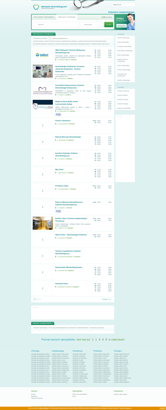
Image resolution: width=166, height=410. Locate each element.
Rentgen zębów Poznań (121, 368)
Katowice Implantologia (123, 108)
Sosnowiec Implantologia (124, 46)
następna (105, 299)
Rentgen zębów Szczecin (121, 364)
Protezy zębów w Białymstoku (101, 372)
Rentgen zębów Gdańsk (121, 360)
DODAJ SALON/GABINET (79, 394)
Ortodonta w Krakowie (79, 356)
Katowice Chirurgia (122, 99)
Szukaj (108, 25)
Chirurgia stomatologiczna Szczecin (41, 370)
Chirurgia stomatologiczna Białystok (41, 378)
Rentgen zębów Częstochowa (122, 378)
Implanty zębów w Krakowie (60, 356)
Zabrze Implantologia (123, 65)
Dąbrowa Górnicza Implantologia (122, 60)
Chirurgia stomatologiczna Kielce (40, 380)
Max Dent (59, 170)
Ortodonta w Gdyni (78, 372)
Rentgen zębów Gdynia (120, 376)
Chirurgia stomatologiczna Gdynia (40, 376)
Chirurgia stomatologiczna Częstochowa (42, 374)
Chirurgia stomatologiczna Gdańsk (40, 364)
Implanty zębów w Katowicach (60, 368)
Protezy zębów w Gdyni (100, 382)
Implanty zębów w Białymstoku (60, 370)
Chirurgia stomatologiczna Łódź (40, 358)
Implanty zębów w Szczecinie (60, 366)
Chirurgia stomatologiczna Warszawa (41, 354)
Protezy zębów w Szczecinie (101, 368)
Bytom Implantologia (123, 55)
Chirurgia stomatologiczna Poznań (40, 362)
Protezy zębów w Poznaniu (101, 362)
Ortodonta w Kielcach (79, 380)
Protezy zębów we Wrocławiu (101, 360)
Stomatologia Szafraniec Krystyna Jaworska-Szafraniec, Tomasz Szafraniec (69, 69)
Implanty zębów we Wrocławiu (60, 358)
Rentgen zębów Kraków (121, 356)
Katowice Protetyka (122, 104)
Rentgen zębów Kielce (120, 380)
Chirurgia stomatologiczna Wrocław (41, 360)
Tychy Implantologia (123, 42)
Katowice (74, 59)
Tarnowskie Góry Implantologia (122, 75)
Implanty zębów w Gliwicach (60, 382)
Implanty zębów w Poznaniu (60, 364)
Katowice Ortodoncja (123, 91)
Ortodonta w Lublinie (78, 364)
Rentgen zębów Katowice (121, 370)
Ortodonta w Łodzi (78, 360)
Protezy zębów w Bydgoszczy (101, 380)
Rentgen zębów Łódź (120, 358)
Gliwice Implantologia (123, 38)
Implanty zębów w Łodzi (58, 360)
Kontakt (33, 394)
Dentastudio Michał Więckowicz (68, 267)
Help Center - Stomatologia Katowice (71, 235)
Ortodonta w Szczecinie (79, 366)
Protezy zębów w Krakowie (101, 356)
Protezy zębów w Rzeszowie (101, 376)
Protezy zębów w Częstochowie (102, 374)
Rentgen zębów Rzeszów (121, 374)
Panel (74, 396)
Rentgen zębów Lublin (120, 366)
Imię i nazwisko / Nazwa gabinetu (44, 17)
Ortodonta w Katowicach (79, 370)
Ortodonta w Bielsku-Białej (80, 378)
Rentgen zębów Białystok (121, 372)
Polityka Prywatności (37, 398)
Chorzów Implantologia (123, 70)
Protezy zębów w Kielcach (100, 378)
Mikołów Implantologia (123, 80)
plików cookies (43, 408)
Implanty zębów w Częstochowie (61, 378)
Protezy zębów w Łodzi (99, 358)
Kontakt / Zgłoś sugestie (120, 394)
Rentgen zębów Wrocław (121, 362)
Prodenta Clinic (61, 186)
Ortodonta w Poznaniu (79, 368)
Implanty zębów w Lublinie (59, 372)
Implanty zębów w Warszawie (60, 354)
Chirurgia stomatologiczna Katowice (41, 366)
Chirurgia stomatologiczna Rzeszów (41, 372)
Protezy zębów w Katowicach (101, 370)
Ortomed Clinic (61, 284)
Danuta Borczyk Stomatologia (68, 137)
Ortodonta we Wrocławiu (79, 358)
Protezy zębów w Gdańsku (100, 364)
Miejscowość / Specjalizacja (66, 17)
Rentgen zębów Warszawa (121, 354)
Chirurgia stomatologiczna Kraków (40, 356)
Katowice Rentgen (122, 95)
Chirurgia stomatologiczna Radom (40, 382)
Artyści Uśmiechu (63, 121)
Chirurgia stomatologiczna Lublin (40, 368)
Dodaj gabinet (121, 26)
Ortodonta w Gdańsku (79, 362)
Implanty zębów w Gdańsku (59, 362)
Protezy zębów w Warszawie (101, 354)
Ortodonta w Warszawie (79, 354)
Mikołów (70, 78)
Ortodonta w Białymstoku (80, 376)
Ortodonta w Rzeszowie (79, 382)
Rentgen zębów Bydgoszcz (121, 382)
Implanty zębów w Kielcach (59, 376)
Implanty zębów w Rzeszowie (60, 380)
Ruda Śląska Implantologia (125, 50)
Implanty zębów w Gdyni (59, 374)
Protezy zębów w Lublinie (100, 366)
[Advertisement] (125, 149)
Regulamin (34, 396)
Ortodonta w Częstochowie (80, 374)
